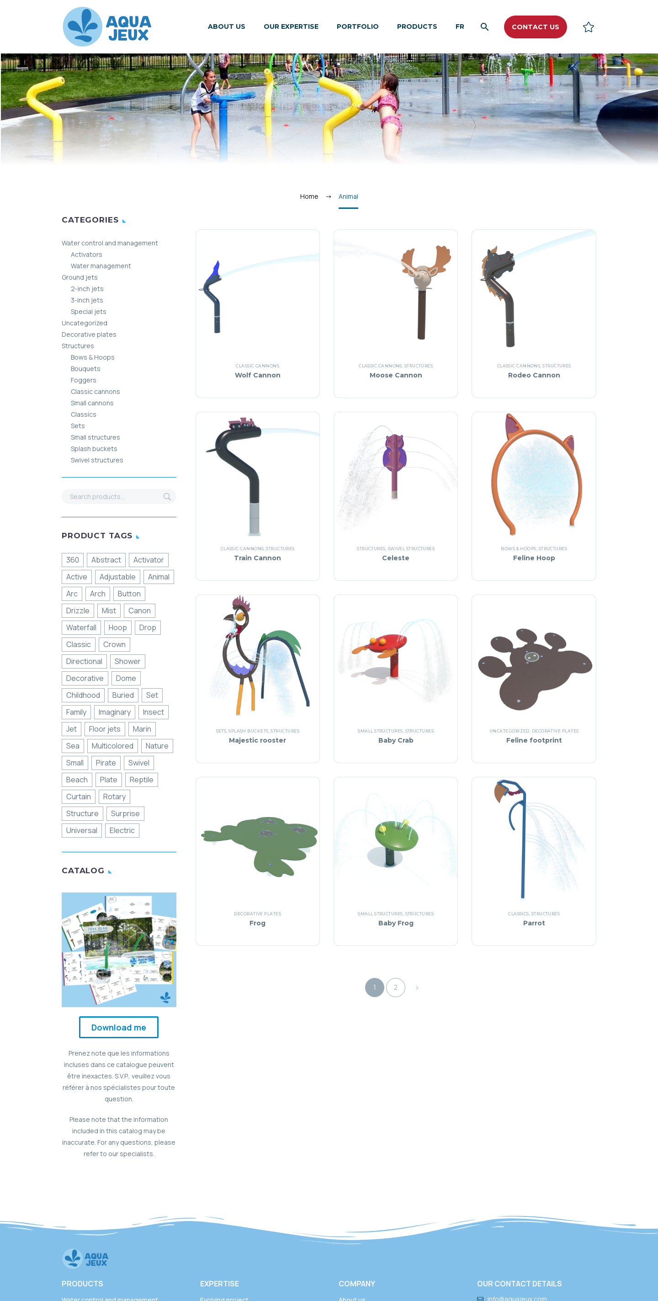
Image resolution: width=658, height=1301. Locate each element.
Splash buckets (94, 448)
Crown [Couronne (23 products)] (114, 644)
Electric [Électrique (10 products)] (122, 830)
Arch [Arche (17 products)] (98, 594)
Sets (78, 425)
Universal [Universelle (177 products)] (81, 830)
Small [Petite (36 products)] (75, 763)
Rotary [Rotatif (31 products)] (114, 796)
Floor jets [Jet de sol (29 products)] (105, 729)
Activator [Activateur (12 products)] (148, 560)
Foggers (83, 380)
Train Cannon (257, 558)
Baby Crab (396, 740)
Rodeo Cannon (534, 375)
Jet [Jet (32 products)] (71, 729)
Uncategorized (84, 323)
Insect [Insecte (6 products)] (153, 712)
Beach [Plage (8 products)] (77, 780)
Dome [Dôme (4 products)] (126, 678)
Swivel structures (97, 460)
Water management (101, 265)
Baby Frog (396, 923)
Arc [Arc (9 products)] (72, 594)
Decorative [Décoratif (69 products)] (85, 678)
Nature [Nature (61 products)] (157, 746)
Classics (83, 414)
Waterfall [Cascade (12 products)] (81, 627)
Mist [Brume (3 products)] (109, 610)
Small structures (95, 437)
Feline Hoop (534, 558)
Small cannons (92, 402)
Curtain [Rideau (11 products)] (78, 796)
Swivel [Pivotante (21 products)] (138, 763)
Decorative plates (89, 334)
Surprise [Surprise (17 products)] (125, 813)
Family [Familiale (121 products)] (76, 712)
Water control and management (110, 243)
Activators (86, 254)
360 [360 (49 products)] (72, 560)
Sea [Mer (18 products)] (73, 746)
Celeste (395, 558)
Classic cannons (95, 391)
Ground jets (80, 277)
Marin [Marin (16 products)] (142, 729)
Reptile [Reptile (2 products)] (142, 780)
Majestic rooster (257, 740)
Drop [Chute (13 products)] (147, 627)
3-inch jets (87, 300)
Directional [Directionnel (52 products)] (84, 661)
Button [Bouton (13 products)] (129, 594)
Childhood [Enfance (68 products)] (83, 695)
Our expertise (291, 26)
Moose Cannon (396, 375)
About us (226, 26)
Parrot (534, 923)
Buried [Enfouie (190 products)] (123, 695)
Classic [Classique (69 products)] (78, 644)
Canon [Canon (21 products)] (139, 610)
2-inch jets (87, 288)
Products (417, 26)
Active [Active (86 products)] (76, 577)
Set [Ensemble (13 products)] (152, 695)
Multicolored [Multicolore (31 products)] (112, 746)
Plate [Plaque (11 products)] (108, 780)
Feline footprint (534, 740)
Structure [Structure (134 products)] (82, 813)
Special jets (88, 311)
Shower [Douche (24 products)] (128, 661)
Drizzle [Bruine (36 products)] (78, 610)
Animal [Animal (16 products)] (159, 577)
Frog (257, 923)
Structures (78, 345)
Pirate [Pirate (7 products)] (106, 763)
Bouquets (86, 368)
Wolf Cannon (258, 375)
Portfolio (358, 26)
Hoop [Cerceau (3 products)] (118, 627)
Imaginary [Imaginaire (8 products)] (115, 712)
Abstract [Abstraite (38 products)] (106, 560)
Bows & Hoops (93, 357)
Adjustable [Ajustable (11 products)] (118, 577)
